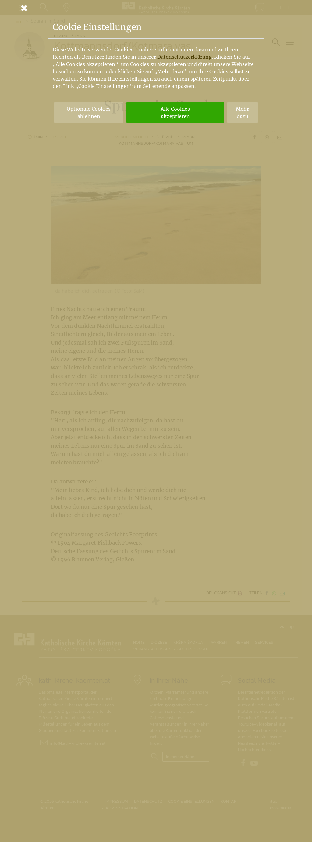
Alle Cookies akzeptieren (175, 112)
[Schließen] (156, 8)
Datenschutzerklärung (184, 57)
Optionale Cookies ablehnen (89, 112)
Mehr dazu (242, 112)
